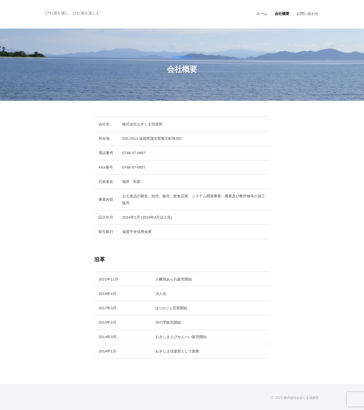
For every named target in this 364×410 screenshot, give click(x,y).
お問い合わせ (308, 13)
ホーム (261, 13)
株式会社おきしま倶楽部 (300, 398)
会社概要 (282, 13)
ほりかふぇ (164, 308)
